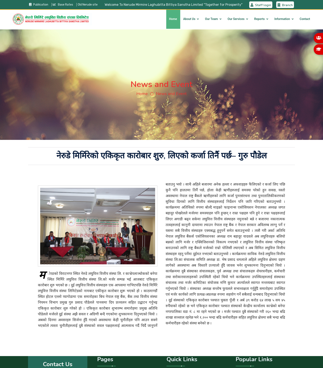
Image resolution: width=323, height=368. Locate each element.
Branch (285, 5)
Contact (305, 19)
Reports (259, 19)
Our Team (211, 19)
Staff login (260, 5)
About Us (189, 19)
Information (282, 19)
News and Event (171, 93)
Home (173, 19)
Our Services (236, 19)
